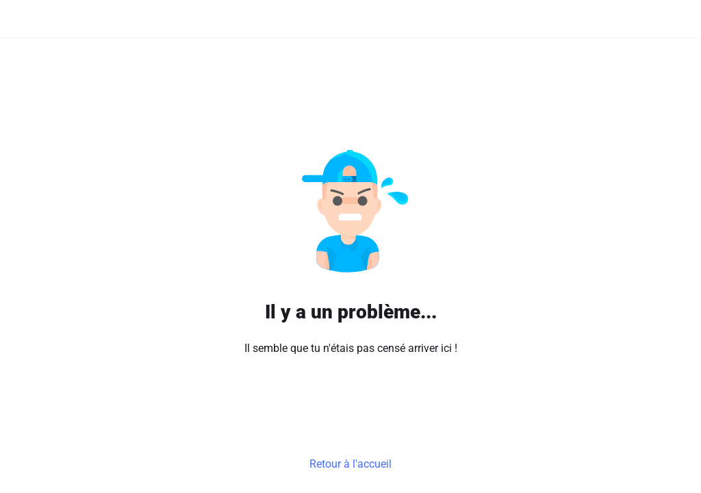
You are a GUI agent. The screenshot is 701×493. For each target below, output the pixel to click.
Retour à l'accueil (350, 463)
